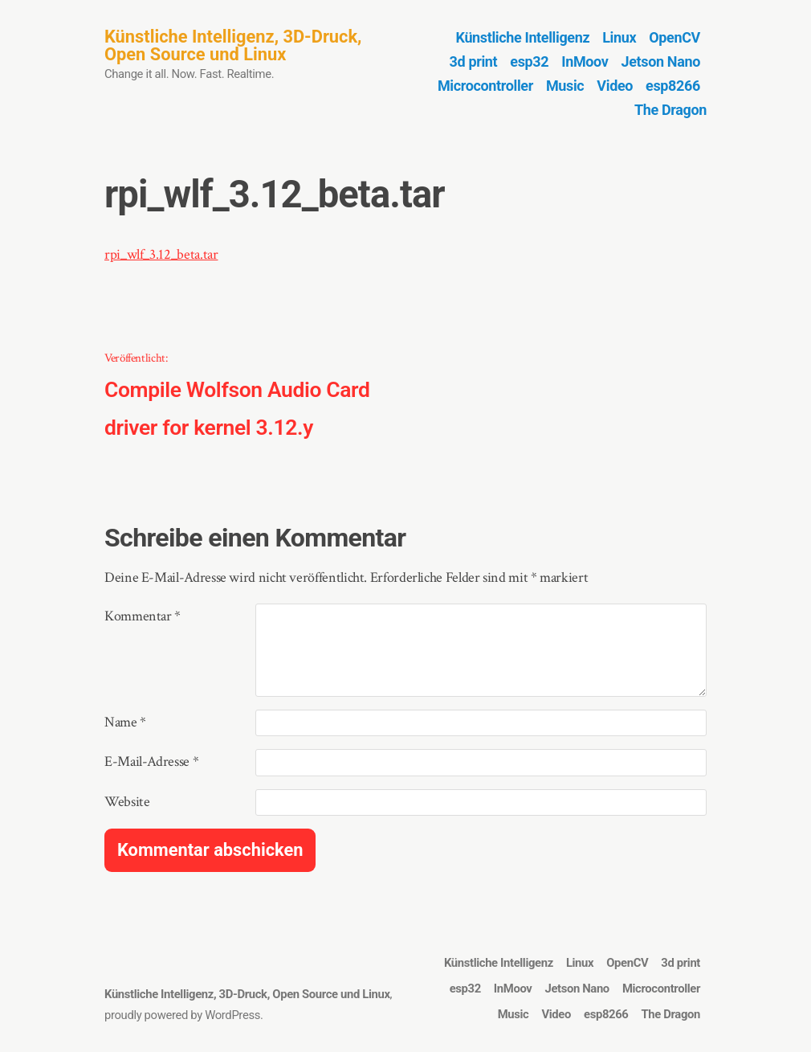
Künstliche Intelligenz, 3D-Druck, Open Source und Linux (232, 45)
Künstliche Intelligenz (523, 37)
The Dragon (670, 109)
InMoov (584, 61)
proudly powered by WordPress (182, 1015)
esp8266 (673, 85)
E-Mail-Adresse (151, 761)
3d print (474, 61)
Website (126, 801)
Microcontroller (485, 85)
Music (565, 85)
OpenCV (674, 37)
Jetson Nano (660, 61)
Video (615, 85)
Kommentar (142, 616)
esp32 (529, 61)
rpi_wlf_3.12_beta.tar (161, 254)
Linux (619, 37)
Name (125, 722)
